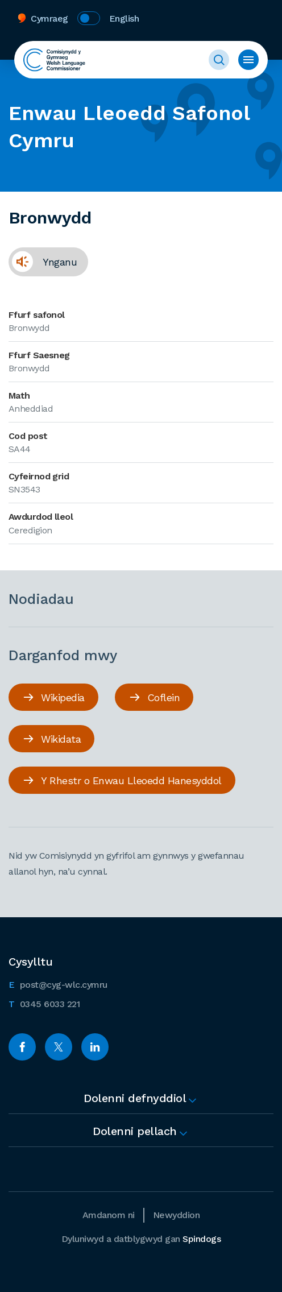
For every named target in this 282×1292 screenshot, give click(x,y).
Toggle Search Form (219, 59)
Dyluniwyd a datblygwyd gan (141, 1238)
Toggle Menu (248, 59)
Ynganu (43, 261)
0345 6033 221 (44, 1003)
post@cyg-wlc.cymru (58, 984)
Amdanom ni (108, 1215)
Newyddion (176, 1215)
